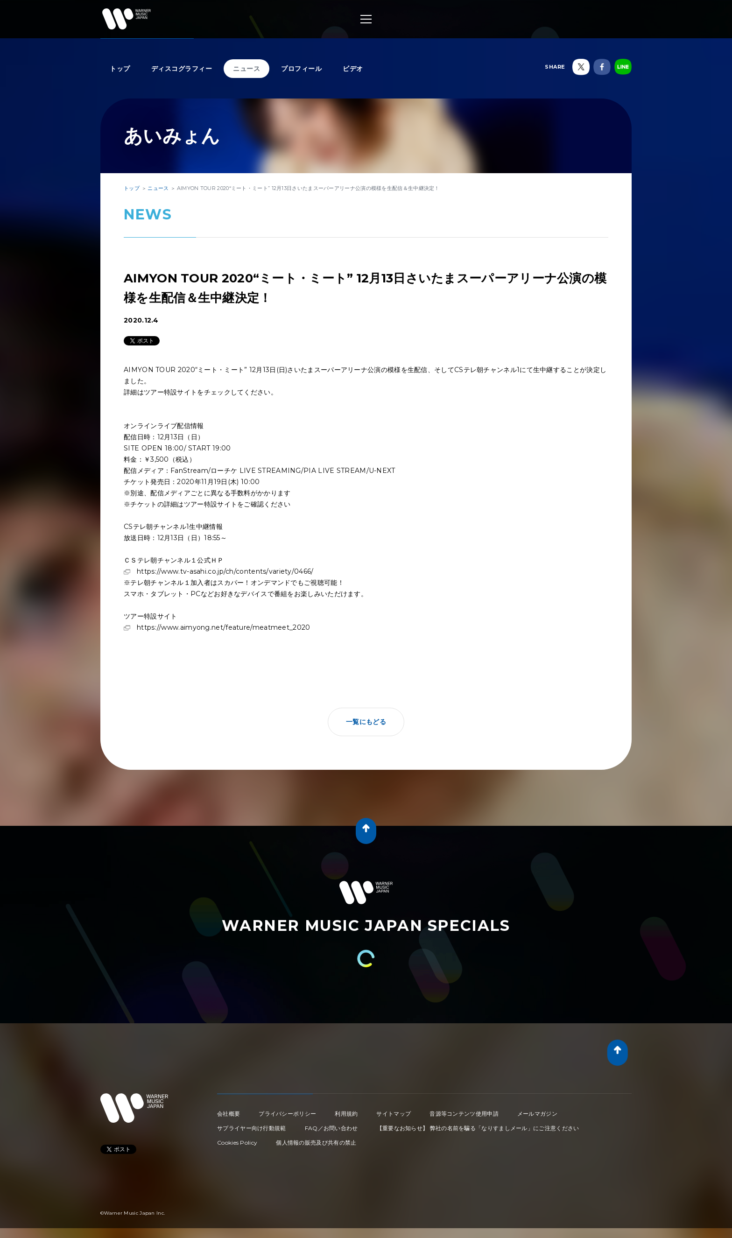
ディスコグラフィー (181, 68)
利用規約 (346, 1113)
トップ (120, 68)
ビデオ (353, 68)
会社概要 (228, 1113)
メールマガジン (537, 1113)
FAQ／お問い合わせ (331, 1128)
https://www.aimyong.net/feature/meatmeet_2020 (223, 627)
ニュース (246, 68)
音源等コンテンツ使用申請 (464, 1113)
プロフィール (301, 68)
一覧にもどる (366, 721)
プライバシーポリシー (287, 1113)
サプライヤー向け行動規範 (251, 1128)
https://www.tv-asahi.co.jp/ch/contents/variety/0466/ (225, 571)
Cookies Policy (237, 1142)
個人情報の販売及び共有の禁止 (316, 1142)
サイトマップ (393, 1113)
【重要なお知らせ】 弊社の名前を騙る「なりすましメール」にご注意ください (478, 1128)
